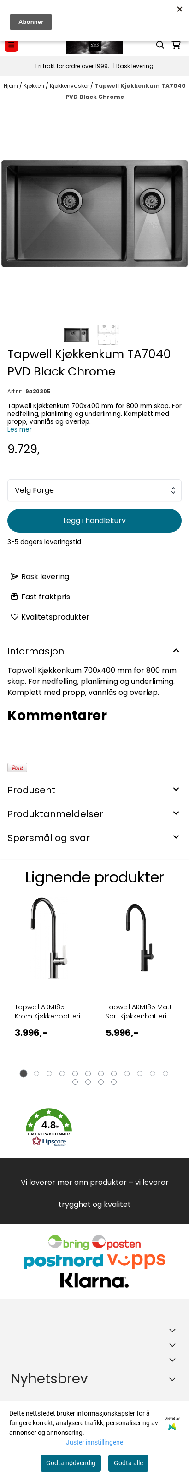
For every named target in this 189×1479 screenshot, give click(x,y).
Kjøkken (35, 86)
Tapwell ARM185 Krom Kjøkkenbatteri (47, 1011)
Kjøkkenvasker (70, 86)
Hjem (11, 86)
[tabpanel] (49, 989)
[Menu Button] (11, 45)
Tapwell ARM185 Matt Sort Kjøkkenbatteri (139, 1011)
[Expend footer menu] (174, 1344)
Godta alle (128, 1463)
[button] (49, 1127)
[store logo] (95, 45)
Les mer (19, 429)
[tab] (24, 1073)
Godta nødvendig (70, 1463)
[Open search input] (160, 45)
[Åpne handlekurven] (176, 45)
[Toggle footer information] (174, 1330)
